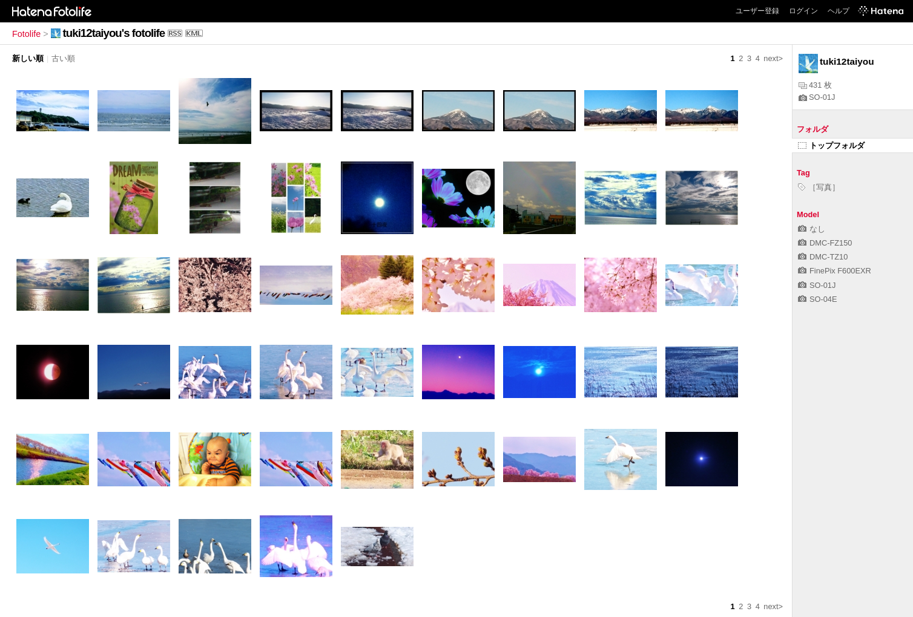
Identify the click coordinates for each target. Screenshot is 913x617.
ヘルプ (838, 11)
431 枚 (815, 85)
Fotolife (26, 34)
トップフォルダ (831, 145)
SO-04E (817, 299)
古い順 (63, 58)
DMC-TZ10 (823, 256)
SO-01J (817, 97)
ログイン (803, 11)
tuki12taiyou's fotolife (114, 33)
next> (773, 58)
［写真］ (819, 187)
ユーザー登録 (757, 11)
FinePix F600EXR (834, 270)
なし (811, 228)
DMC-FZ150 (825, 242)
